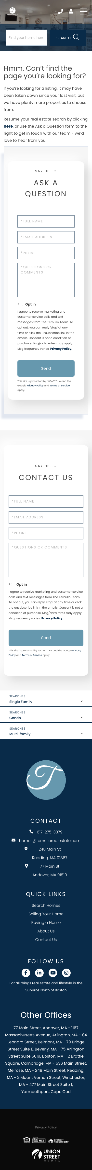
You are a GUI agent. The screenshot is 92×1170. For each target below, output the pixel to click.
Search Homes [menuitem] (46, 905)
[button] (68, 38)
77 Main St (46, 871)
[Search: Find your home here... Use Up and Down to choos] (26, 38)
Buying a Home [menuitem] (46, 922)
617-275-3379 (46, 832)
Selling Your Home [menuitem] (45, 914)
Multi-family (19, 734)
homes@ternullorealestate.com (46, 840)
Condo (15, 717)
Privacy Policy (60, 349)
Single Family (20, 701)
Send (46, 368)
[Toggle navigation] (83, 11)
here (8, 126)
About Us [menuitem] (45, 931)
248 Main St (46, 853)
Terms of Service (60, 385)
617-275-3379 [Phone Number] (60, 11)
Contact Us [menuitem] (46, 939)
